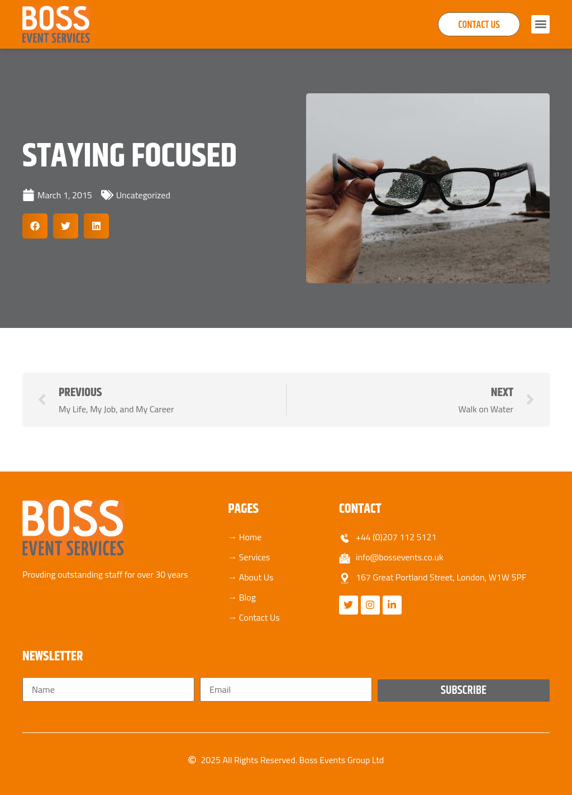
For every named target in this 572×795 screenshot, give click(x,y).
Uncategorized (143, 195)
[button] (540, 24)
